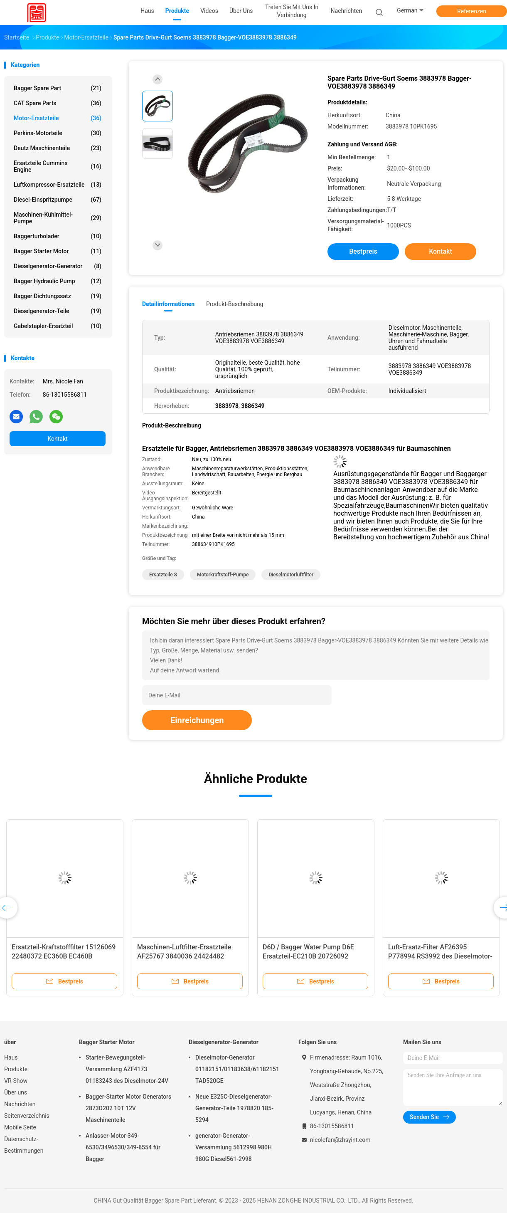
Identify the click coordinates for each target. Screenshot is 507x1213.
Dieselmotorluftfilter (290, 575)
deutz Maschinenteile (57, 148)
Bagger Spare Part (57, 88)
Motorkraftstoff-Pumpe (223, 575)
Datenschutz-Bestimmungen (23, 1145)
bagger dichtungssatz (57, 296)
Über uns (15, 1092)
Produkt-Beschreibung (234, 304)
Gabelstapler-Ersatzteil (57, 326)
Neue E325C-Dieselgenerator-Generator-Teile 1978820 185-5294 (234, 1108)
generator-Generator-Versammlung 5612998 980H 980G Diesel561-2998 (233, 1147)
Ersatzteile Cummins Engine (57, 166)
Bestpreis (363, 251)
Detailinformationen (168, 304)
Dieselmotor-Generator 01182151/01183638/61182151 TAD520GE (237, 1069)
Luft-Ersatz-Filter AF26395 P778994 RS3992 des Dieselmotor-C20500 (440, 956)
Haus (11, 1057)
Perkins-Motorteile (57, 133)
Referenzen (471, 11)
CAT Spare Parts (57, 103)
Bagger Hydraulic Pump (57, 281)
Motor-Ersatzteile (57, 118)
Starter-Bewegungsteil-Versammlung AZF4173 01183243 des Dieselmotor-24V (127, 1069)
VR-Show (15, 1080)
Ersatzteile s (163, 575)
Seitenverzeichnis (26, 1115)
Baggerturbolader (57, 236)
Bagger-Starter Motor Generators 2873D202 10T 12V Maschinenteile (128, 1108)
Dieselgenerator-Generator (57, 266)
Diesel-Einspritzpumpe (57, 199)
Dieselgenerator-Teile (57, 311)
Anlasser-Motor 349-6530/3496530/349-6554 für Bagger (123, 1147)
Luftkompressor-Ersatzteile (57, 184)
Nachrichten (20, 1104)
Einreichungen (197, 720)
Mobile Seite (20, 1127)
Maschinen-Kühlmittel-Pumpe (57, 218)
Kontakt (57, 438)
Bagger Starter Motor (57, 251)
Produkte (15, 1069)
